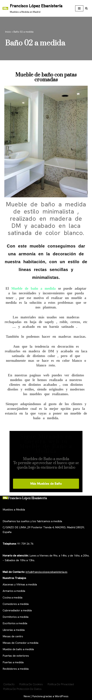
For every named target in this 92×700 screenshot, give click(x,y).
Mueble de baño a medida (34, 288)
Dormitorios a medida (15, 617)
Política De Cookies (31, 684)
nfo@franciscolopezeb (40, 572)
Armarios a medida (14, 591)
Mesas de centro (13, 636)
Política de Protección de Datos (22, 689)
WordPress (61, 696)
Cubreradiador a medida (17, 610)
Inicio (8, 31)
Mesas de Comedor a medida (20, 643)
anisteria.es (60, 572)
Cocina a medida (12, 597)
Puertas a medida (13, 662)
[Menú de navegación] (79, 8)
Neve (27, 696)
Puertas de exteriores (16, 656)
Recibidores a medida (16, 669)
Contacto (9, 684)
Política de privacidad (61, 684)
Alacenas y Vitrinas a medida (20, 584)
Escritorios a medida (15, 623)
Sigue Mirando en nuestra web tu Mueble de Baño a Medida (46, 444)
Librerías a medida (14, 630)
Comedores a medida (16, 604)
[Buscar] (86, 8)
